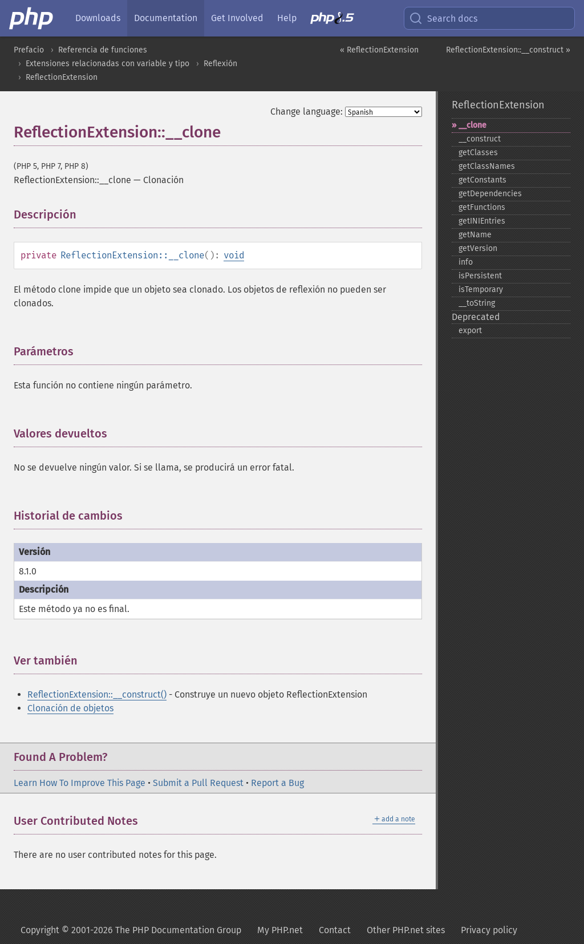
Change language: (306, 111)
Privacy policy (489, 930)
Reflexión (220, 63)
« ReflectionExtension (379, 50)
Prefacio (29, 50)
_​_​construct (480, 139)
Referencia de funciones (102, 50)
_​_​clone (472, 125)
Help (287, 18)
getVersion (478, 248)
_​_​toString (477, 303)
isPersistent (480, 276)
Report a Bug (277, 782)
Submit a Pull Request (198, 782)
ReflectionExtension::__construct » (508, 50)
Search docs (443, 18)
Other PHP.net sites (406, 930)
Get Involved (237, 18)
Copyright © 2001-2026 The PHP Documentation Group (131, 930)
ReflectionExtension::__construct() (97, 694)
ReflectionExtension (62, 77)
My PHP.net (280, 930)
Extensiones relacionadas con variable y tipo (107, 63)
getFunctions (482, 207)
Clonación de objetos (70, 708)
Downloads (97, 18)
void (234, 255)
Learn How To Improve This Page (79, 782)
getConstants (482, 180)
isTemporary (481, 289)
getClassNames (487, 166)
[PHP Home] (32, 18)
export (470, 330)
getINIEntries (482, 221)
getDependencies (490, 193)
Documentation (165, 18)
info (466, 262)
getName (475, 235)
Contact (335, 930)
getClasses (478, 152)
